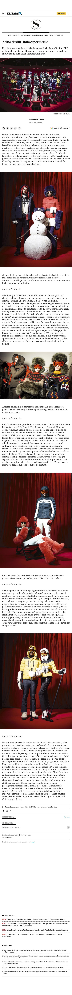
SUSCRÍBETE (61, 13)
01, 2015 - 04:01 (36, 122)
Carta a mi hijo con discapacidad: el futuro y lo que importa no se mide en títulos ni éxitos (33, 967)
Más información (7, 837)
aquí (33, 842)
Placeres (45, 35)
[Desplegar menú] (4, 13)
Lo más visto (7, 945)
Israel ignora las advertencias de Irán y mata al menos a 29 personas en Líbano (36, 919)
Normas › (67, 817)
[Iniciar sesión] (68, 13)
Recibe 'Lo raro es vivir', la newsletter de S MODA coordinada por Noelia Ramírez (31, 807)
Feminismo (37, 35)
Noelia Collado (36, 120)
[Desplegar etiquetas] (68, 827)
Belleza (23, 35)
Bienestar (60, 35)
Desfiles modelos (7, 828)
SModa (36, 24)
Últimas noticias (8, 915)
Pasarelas (16, 35)
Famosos (30, 35)
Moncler (17, 828)
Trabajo (52, 35)
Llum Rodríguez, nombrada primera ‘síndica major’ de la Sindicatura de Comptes (37, 930)
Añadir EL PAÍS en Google (61, 128)
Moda (9, 35)
